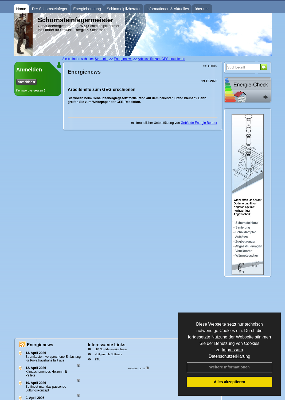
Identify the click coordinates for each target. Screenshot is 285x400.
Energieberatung (87, 9)
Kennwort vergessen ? (30, 90)
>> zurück (210, 66)
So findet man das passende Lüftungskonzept (46, 388)
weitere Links (138, 368)
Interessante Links (107, 344)
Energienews (40, 344)
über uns (202, 9)
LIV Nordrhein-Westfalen (111, 349)
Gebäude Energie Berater (199, 123)
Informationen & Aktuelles (168, 9)
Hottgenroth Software (108, 354)
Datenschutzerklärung (229, 356)
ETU (97, 359)
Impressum (232, 350)
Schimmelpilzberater (124, 9)
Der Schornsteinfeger (49, 9)
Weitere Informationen (229, 367)
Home (21, 9)
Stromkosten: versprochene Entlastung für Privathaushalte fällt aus (53, 358)
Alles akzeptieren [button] (229, 382)
